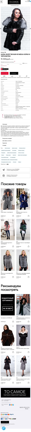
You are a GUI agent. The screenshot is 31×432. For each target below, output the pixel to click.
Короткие (14, 155)
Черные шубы (8, 155)
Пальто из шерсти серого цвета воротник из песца (23, 379)
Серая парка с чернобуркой (7, 212)
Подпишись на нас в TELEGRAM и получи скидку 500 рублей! (13, 170)
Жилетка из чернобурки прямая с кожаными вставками (23, 274)
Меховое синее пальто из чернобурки (21, 213)
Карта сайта (3, 426)
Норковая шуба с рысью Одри (22, 348)
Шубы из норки (14, 148)
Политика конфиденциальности (6, 402)
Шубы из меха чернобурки (22, 155)
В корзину (14, 73)
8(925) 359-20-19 (24, 407)
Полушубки (3, 152)
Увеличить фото (15, 5)
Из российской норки (4, 157)
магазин (15, 114)
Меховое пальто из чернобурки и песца (23, 243)
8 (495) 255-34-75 (8, 116)
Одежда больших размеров (5, 150)
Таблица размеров (4, 70)
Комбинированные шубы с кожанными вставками (9, 159)
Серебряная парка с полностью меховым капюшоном (23, 318)
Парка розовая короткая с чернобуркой (6, 243)
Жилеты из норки (21, 152)
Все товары (14, 150)
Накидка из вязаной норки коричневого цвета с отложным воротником (7, 349)
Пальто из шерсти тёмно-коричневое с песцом (6, 379)
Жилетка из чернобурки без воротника (7, 274)
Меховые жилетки (22, 148)
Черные (2, 155)
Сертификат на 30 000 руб (6, 317)
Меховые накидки (21, 150)
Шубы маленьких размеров (11, 152)
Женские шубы (7, 148)
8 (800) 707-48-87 (8, 117)
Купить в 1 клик (4, 73)
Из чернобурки (12, 157)
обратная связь (5, 422)
